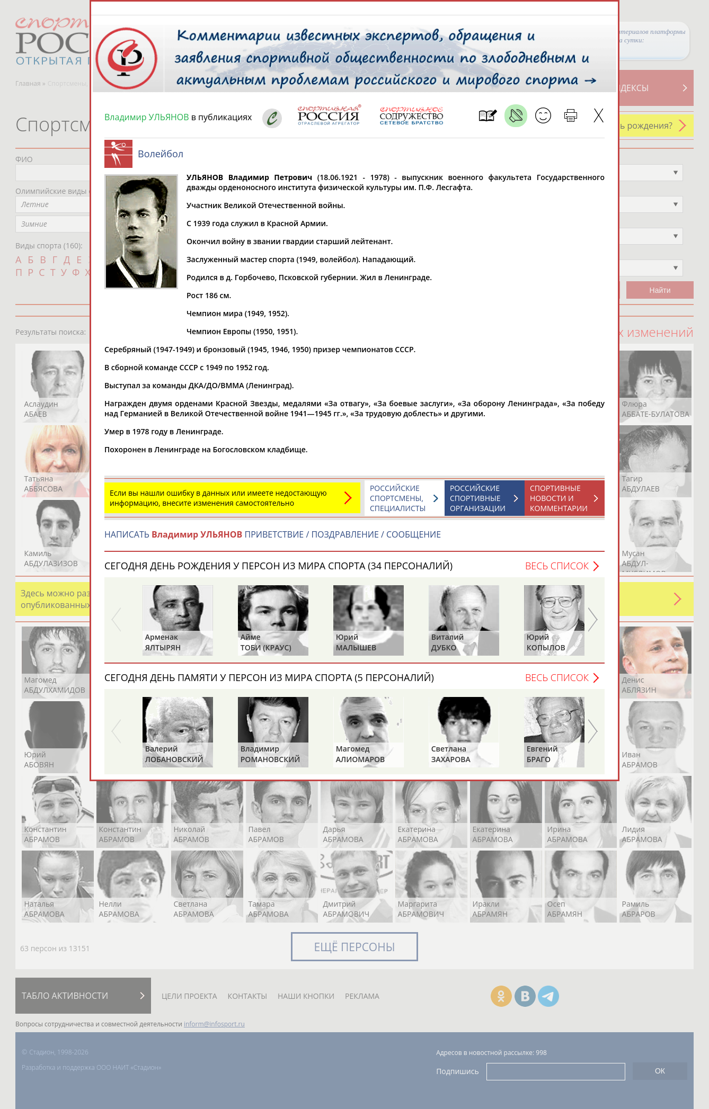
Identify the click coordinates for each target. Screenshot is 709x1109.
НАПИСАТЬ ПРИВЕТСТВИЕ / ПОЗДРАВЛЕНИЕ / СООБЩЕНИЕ (272, 539)
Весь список (557, 571)
